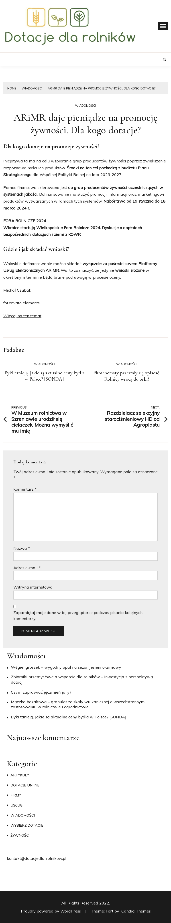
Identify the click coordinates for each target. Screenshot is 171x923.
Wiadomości (85, 105)
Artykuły (19, 775)
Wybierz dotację (26, 825)
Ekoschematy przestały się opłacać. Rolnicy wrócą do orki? (126, 376)
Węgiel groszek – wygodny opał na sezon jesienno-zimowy (66, 667)
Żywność (19, 835)
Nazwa (21, 548)
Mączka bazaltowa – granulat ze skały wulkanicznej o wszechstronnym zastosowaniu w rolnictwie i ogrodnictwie (78, 704)
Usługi (16, 805)
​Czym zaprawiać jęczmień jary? (41, 692)
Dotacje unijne (24, 785)
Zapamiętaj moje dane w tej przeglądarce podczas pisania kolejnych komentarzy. (77, 615)
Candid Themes (136, 911)
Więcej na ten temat (22, 315)
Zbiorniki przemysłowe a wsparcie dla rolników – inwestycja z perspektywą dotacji (82, 679)
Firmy (15, 795)
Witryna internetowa (33, 587)
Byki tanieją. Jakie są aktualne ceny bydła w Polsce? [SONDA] (44, 376)
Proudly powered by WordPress (51, 911)
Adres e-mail (27, 567)
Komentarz (25, 489)
